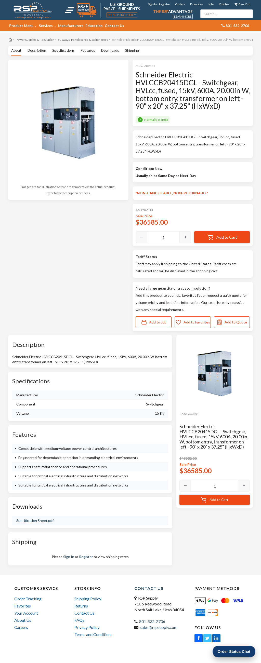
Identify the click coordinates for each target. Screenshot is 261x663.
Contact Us (114, 25)
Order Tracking (28, 598)
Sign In (68, 556)
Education (94, 25)
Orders (180, 4)
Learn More (182, 16)
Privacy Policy (86, 627)
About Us (22, 620)
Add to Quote (231, 322)
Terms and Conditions (93, 634)
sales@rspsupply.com (158, 627)
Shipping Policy (87, 598)
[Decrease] (141, 237)
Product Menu (23, 25)
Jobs (211, 4)
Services (47, 25)
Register (86, 556)
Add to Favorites (192, 322)
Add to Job (153, 322)
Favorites (196, 4)
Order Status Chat (234, 651)
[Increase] (185, 237)
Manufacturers (70, 25)
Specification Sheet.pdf (35, 520)
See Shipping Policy (122, 15)
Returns (81, 605)
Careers (21, 627)
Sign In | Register (159, 4)
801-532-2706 (152, 621)
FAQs (79, 620)
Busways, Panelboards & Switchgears (83, 40)
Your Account (26, 613)
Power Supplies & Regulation (35, 40)
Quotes (224, 4)
